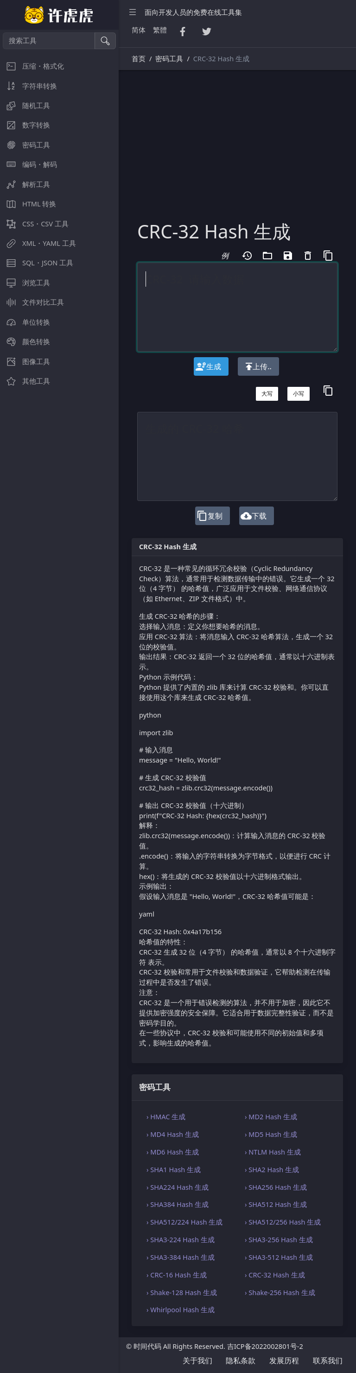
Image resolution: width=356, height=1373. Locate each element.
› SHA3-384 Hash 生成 (180, 1257)
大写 (267, 394)
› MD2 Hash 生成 (271, 1116)
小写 (298, 394)
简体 (139, 29)
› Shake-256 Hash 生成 (280, 1292)
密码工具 (25, 145)
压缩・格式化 (32, 66)
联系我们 (328, 1360)
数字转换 (25, 125)
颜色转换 (25, 341)
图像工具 (25, 361)
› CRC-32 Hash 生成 (275, 1274)
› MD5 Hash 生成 (271, 1134)
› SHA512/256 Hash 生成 (283, 1221)
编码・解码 (28, 164)
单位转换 (25, 322)
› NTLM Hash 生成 (273, 1151)
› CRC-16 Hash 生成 (176, 1274)
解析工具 (25, 184)
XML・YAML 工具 (38, 243)
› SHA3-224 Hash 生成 (180, 1239)
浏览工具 (25, 283)
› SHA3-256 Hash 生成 (279, 1239)
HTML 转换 (28, 204)
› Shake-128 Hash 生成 (181, 1292)
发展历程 (284, 1360)
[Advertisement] (237, 151)
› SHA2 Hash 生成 (272, 1169)
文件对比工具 (32, 302)
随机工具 (25, 105)
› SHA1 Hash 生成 (173, 1169)
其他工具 (25, 381)
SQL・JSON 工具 (36, 263)
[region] (59, 701)
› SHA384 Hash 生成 (177, 1204)
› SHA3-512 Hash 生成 (279, 1257)
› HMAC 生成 (165, 1116)
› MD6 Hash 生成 (172, 1151)
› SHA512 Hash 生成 (276, 1204)
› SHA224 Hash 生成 (177, 1187)
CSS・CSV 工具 (34, 224)
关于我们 (197, 1360)
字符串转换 (28, 86)
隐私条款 (240, 1360)
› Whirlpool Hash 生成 (180, 1309)
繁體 (160, 29)
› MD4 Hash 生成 (172, 1134)
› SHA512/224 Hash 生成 (184, 1221)
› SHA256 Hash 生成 (276, 1187)
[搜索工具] (49, 40)
